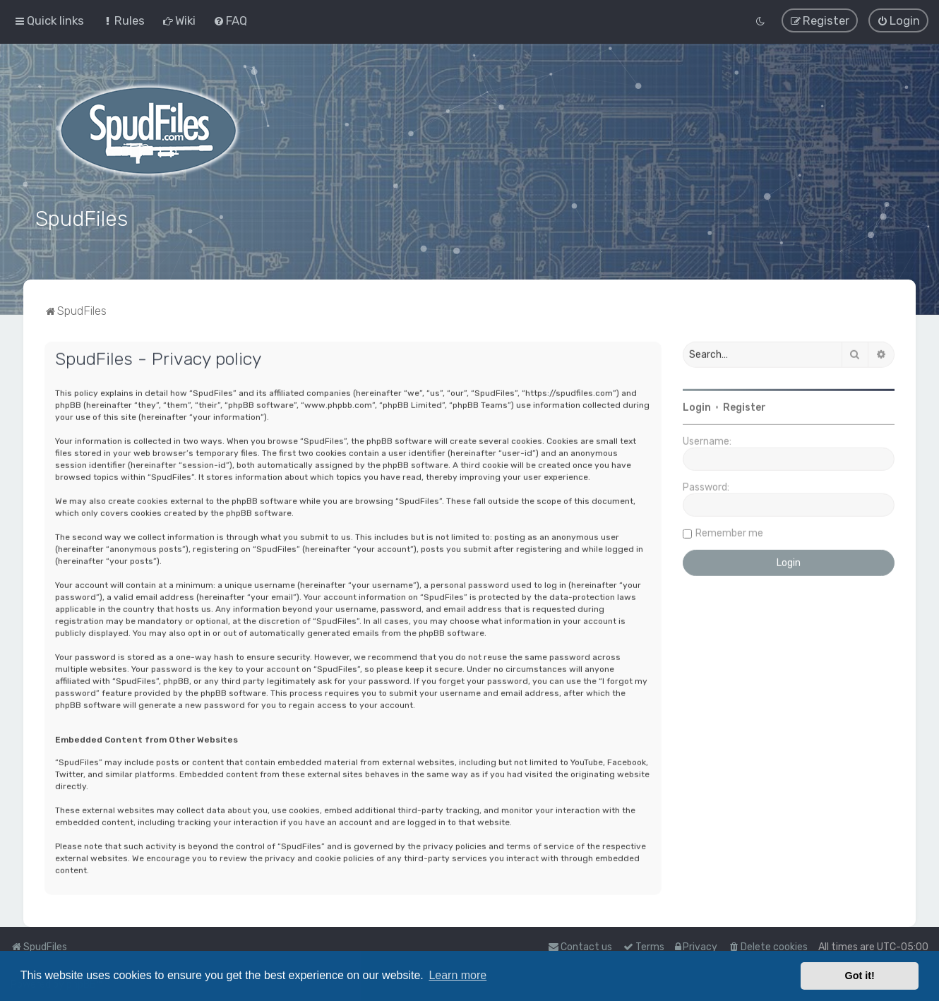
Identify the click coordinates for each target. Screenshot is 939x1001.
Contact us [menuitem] (580, 947)
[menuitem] (123, 20)
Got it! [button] (860, 975)
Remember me (729, 531)
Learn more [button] (457, 975)
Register (744, 405)
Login (697, 405)
